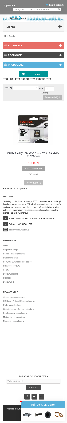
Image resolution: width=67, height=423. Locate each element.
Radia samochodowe (12, 305)
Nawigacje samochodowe (14, 321)
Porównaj (34, 174)
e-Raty (6, 270)
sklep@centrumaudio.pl (19, 230)
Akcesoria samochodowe (13, 297)
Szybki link (9, 5)
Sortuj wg (8, 88)
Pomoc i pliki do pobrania (14, 254)
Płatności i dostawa (11, 266)
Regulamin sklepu (10, 250)
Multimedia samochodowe (14, 317)
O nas (5, 246)
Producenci (16, 64)
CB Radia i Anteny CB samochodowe (19, 301)
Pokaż (41, 88)
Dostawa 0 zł (8, 282)
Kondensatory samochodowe (15, 313)
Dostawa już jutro (10, 274)
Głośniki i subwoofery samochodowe (18, 309)
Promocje (15, 55)
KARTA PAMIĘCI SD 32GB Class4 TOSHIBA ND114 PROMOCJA (33, 154)
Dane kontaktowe (10, 258)
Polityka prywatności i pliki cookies (17, 262)
